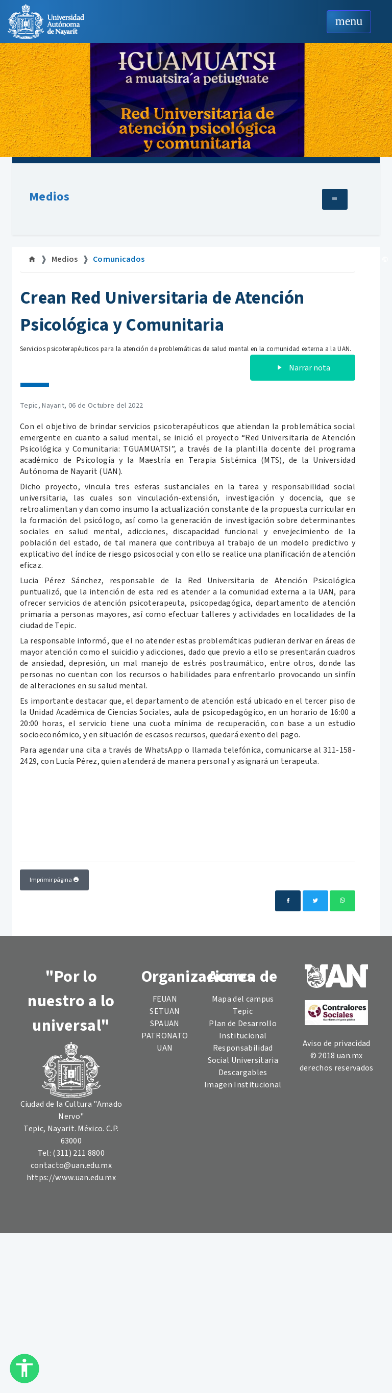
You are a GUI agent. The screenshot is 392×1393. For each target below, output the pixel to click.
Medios (49, 197)
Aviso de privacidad (337, 1043)
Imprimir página (54, 880)
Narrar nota (302, 368)
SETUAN (165, 1011)
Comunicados (119, 259)
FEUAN (165, 999)
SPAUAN (165, 1023)
